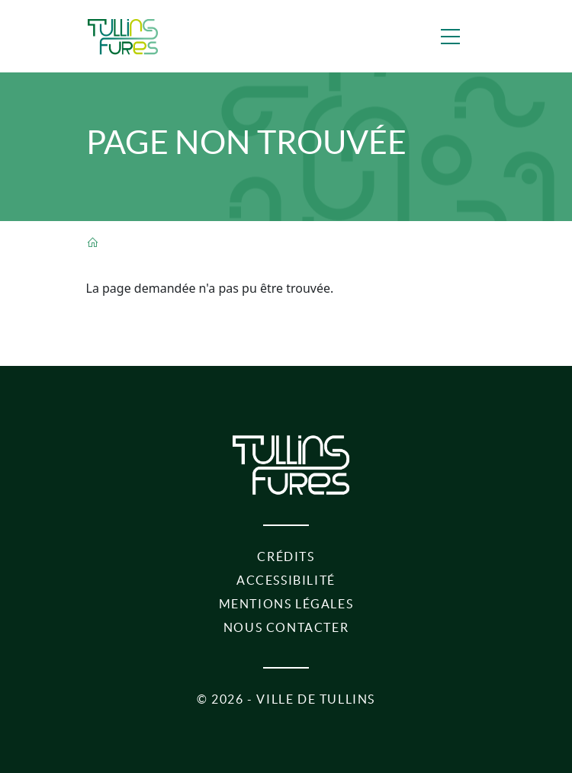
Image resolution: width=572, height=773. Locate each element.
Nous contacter (286, 627)
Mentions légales (286, 604)
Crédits (285, 556)
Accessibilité (286, 580)
